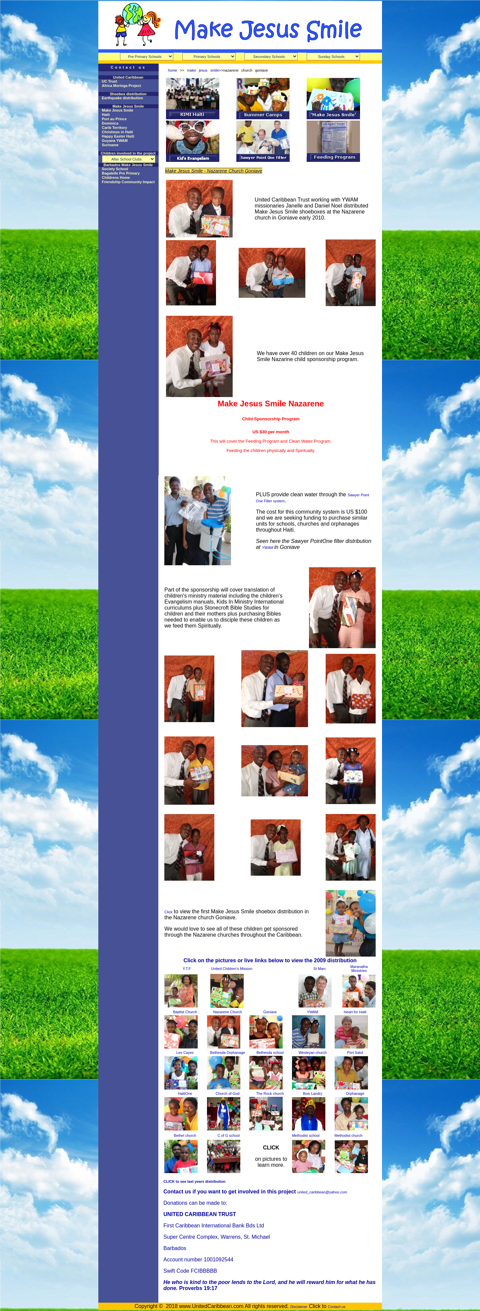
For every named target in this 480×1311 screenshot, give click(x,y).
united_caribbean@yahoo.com (322, 1192)
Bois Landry (312, 1093)
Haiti (106, 115)
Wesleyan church (313, 1053)
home (172, 70)
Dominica (110, 123)
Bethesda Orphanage (227, 1053)
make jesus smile (203, 70)
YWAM (268, 548)
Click (168, 912)
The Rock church (270, 1093)
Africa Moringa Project (121, 86)
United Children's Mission (231, 969)
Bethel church (185, 1135)
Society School (115, 169)
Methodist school (306, 1135)
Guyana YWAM (115, 141)
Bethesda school (270, 1053)
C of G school (228, 1135)
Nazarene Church (227, 1012)
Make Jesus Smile (117, 110)
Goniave (270, 1012)
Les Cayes (185, 1053)
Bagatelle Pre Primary (121, 173)
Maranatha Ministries (359, 969)
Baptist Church (185, 1012)
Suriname (110, 145)
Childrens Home (116, 178)
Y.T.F (187, 969)
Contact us (337, 1307)
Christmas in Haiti (117, 132)
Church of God (228, 1093)
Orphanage (355, 1093)
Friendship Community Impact (128, 182)
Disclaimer (298, 1307)
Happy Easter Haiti (118, 136)
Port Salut (355, 1053)
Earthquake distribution (122, 98)
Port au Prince (114, 119)
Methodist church (349, 1135)
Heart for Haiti (355, 1012)
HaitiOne (185, 1093)
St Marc (319, 969)
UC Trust (109, 81)
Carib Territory (114, 128)
